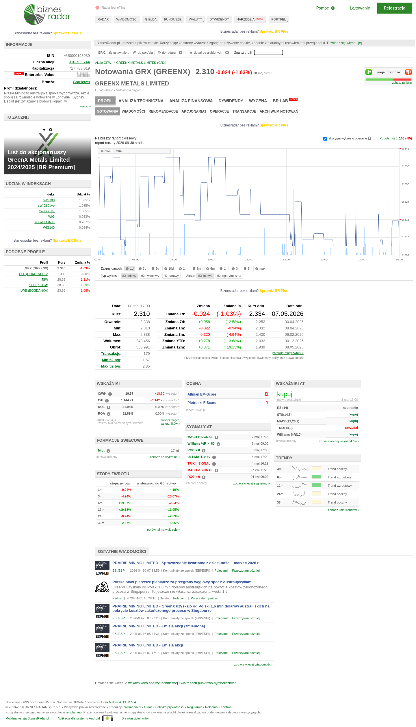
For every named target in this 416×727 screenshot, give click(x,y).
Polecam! (221, 570)
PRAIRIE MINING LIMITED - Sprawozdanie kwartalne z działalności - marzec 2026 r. (185, 563)
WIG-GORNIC (44, 222)
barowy (171, 275)
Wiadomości (133, 111)
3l (234, 268)
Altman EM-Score (201, 394)
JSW (44, 279)
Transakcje (244, 111)
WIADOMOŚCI (127, 19)
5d (155, 268)
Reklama (211, 707)
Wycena (258, 100)
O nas (148, 707)
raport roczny (119, 143)
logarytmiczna (228, 275)
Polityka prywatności (169, 707)
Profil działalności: (20, 88)
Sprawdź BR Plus (274, 31)
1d (129, 268)
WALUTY (195, 19)
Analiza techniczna (141, 100)
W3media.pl (132, 707)
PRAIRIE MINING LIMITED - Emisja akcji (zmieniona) (158, 626)
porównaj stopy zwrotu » (288, 353)
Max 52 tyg (110, 366)
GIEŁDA (151, 19)
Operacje (219, 111)
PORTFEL (278, 19)
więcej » (85, 106)
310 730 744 (79, 62)
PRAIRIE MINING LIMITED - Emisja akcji (147, 645)
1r (223, 268)
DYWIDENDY (219, 19)
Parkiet (117, 598)
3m (196, 268)
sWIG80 (49, 200)
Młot (101, 450)
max (259, 268)
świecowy (149, 275)
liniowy (129, 275)
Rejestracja (394, 8)
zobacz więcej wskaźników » (339, 441)
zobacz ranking (402, 82)
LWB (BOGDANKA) (34, 290)
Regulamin (194, 707)
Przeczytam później (245, 570)
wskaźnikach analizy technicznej (153, 683)
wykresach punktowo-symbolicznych (208, 683)
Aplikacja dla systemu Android (78, 718)
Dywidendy (231, 100)
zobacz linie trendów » (343, 510)
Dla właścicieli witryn (136, 718)
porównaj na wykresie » (163, 529)
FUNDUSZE (172, 19)
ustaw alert (118, 52)
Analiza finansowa (191, 100)
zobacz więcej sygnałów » (251, 483)
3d (142, 268)
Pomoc (325, 8)
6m (210, 268)
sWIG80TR (47, 211)
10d (168, 268)
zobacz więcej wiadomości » (254, 664)
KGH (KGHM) (38, 285)
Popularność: (389, 138)
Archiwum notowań (279, 111)
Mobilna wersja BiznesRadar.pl (27, 718)
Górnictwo (81, 82)
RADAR (103, 19)
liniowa (205, 275)
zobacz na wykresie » (165, 457)
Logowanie (360, 8)
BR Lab (285, 100)
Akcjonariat (193, 111)
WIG (51, 216)
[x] (360, 43)
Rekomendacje (163, 111)
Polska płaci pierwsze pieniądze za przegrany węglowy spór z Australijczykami (182, 582)
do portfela (143, 52)
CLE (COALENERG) (33, 274)
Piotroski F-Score (201, 403)
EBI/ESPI (119, 570)
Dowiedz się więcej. (342, 43)
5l (246, 268)
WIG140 (49, 227)
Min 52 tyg (111, 360)
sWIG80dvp (46, 205)
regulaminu (73, 712)
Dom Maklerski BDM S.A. (119, 702)
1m (182, 268)
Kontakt (225, 707)
